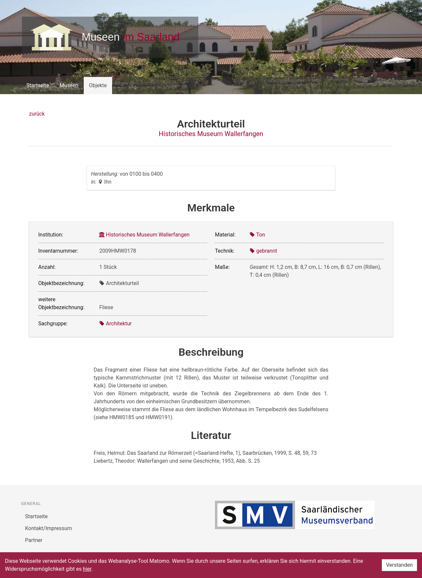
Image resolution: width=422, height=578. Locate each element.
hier (87, 569)
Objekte (98, 85)
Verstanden (399, 565)
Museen (69, 85)
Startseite (37, 85)
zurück (37, 114)
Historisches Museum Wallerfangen (211, 134)
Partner (34, 540)
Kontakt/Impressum (48, 528)
